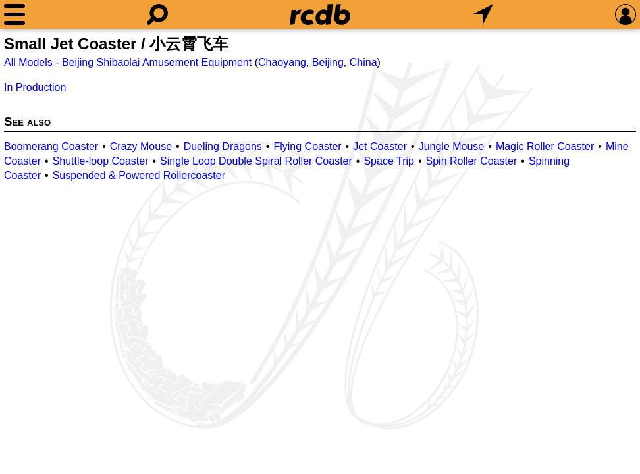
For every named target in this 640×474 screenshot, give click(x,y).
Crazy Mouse (141, 146)
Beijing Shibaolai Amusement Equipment (157, 62)
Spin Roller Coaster (472, 161)
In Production (35, 87)
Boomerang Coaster (51, 146)
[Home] (320, 14)
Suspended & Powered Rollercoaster (139, 175)
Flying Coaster (307, 146)
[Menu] (14, 14)
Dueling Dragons (223, 146)
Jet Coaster (380, 146)
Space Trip (388, 161)
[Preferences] (625, 14)
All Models (28, 62)
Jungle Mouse (452, 146)
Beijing (328, 62)
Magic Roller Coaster (545, 146)
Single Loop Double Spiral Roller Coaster (256, 161)
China (363, 62)
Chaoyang (282, 62)
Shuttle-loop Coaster (101, 161)
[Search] (157, 14)
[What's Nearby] (482, 14)
